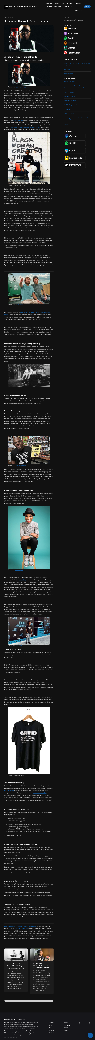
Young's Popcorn (69, 92)
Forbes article (9, 791)
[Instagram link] (75, 6)
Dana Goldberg (68, 73)
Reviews (69, 3)
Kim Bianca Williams (70, 100)
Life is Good (19, 305)
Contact (66, 6)
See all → (66, 124)
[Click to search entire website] (81, 10)
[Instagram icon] (79, 1023)
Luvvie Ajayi (19, 570)
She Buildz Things (69, 113)
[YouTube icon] (86, 1023)
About (57, 3)
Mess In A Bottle (20, 87)
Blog (63, 3)
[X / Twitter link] (71, 6)
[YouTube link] (81, 6)
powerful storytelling (40, 793)
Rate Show (57, 6)
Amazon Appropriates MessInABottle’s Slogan (15, 965)
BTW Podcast (18, 120)
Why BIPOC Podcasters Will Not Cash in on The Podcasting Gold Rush (41, 966)
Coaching (49, 6)
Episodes (49, 3)
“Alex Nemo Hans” (21, 465)
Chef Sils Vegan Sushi (70, 105)
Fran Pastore (67, 69)
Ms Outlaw (67, 109)
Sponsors (78, 3)
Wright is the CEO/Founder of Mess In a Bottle (24, 127)
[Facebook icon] (83, 1023)
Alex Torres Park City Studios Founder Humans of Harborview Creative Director (76, 87)
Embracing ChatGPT (70, 96)
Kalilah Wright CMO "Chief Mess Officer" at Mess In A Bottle (77, 64)
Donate (76, 10)
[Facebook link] (78, 6)
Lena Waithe (19, 646)
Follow (87, 6)
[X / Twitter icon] (89, 1023)
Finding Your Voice (69, 81)
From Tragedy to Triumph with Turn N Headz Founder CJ (77, 119)
